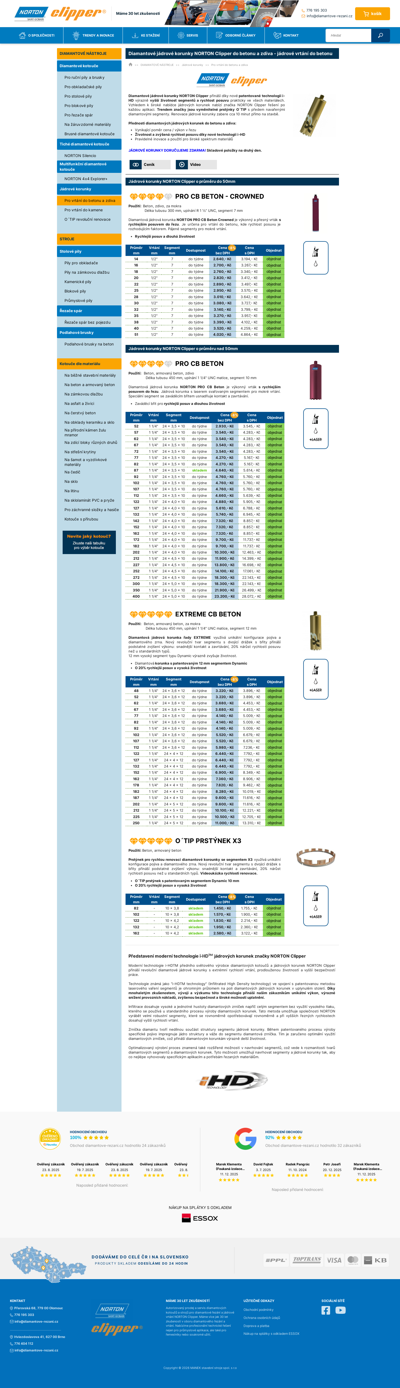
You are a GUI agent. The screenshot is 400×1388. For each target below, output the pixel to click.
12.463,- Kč (251, 552)
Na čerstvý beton (80, 413)
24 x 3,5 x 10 (173, 426)
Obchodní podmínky (259, 1310)
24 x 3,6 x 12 (173, 690)
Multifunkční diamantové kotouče (83, 167)
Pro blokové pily (79, 105)
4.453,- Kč (251, 703)
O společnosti (36, 35)
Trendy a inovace (93, 35)
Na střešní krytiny (80, 451)
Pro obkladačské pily (83, 86)
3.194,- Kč (249, 259)
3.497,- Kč (249, 284)
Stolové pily (71, 251)
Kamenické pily (78, 281)
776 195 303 (314, 10)
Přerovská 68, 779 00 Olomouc (36, 1308)
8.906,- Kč (251, 779)
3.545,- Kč (251, 426)
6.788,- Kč (251, 508)
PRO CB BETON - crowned (219, 196)
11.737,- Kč (251, 539)
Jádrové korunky (75, 189)
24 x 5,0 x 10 (173, 583)
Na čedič (73, 472)
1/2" (154, 259)
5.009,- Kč (251, 715)
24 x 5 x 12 (173, 804)
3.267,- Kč (249, 265)
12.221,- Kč (251, 810)
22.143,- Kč (251, 577)
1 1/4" (153, 426)
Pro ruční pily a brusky (85, 77)
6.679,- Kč (251, 735)
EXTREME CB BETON (208, 614)
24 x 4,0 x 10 (173, 501)
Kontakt (286, 35)
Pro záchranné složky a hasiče (92, 509)
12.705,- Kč (251, 817)
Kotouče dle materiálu (80, 363)
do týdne (195, 259)
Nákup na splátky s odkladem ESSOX (271, 1334)
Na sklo (71, 481)
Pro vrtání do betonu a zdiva (90, 200)
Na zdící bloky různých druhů (91, 442)
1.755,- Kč (249, 908)
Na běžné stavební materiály (90, 375)
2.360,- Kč (249, 927)
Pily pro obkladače (81, 263)
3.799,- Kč (249, 309)
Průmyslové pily (79, 300)
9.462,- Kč (251, 785)
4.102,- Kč (249, 322)
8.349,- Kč (251, 772)
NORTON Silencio (80, 155)
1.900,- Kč (249, 914)
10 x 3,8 (172, 908)
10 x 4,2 (172, 920)
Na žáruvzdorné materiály (88, 124)
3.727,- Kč (249, 303)
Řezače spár (71, 310)
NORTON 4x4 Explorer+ (86, 178)
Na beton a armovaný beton (90, 384)
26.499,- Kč (251, 590)
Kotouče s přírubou (81, 519)
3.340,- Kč (249, 271)
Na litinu (72, 490)
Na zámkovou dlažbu (84, 394)
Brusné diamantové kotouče (90, 133)
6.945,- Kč (251, 514)
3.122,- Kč (249, 933)
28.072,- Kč (251, 596)
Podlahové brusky (77, 332)
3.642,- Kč (249, 297)
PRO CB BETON (199, 363)
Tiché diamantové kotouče (84, 144)
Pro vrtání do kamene (84, 210)
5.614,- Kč (251, 470)
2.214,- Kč (249, 920)
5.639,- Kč (251, 495)
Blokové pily (75, 291)
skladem (199, 470)
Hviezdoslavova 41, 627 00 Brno (37, 1337)
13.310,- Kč (251, 823)
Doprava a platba (256, 1326)
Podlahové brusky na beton (89, 344)
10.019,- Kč (251, 791)
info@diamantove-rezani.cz (327, 16)
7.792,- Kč (252, 753)
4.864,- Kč (249, 334)
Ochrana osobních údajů (262, 1318)
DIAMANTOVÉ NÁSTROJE (83, 53)
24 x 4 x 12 (173, 753)
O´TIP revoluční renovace (87, 219)
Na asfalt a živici (79, 403)
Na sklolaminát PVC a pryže (90, 500)
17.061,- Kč (251, 571)
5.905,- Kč (251, 501)
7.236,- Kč (251, 747)
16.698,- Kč (251, 565)
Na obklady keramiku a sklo (90, 422)
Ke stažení (145, 35)
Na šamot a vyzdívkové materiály (86, 462)
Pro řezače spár (79, 115)
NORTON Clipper (251, 105)
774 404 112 (21, 1344)
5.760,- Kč (251, 476)
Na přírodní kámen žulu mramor (85, 432)
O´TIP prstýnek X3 (208, 841)
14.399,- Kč (251, 558)
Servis (188, 35)
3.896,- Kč (251, 690)
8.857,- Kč (251, 521)
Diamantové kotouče (79, 65)
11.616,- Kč (251, 797)
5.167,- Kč (251, 457)
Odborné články (236, 35)
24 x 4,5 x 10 (173, 558)
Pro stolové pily (78, 96)
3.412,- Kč (249, 278)
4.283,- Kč (251, 432)
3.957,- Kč (249, 315)
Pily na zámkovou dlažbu (87, 272)
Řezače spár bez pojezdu (87, 322)
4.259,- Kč (249, 328)
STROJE (67, 239)
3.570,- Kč (249, 290)
